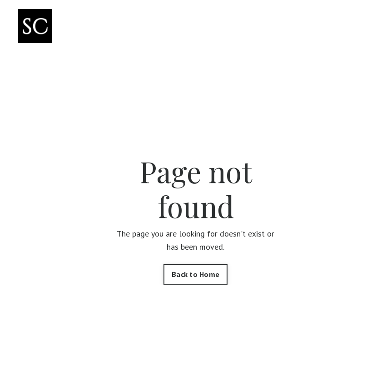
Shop (186, 20)
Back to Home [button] (195, 274)
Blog (320, 20)
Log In (357, 26)
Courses (217, 20)
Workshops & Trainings (279, 26)
